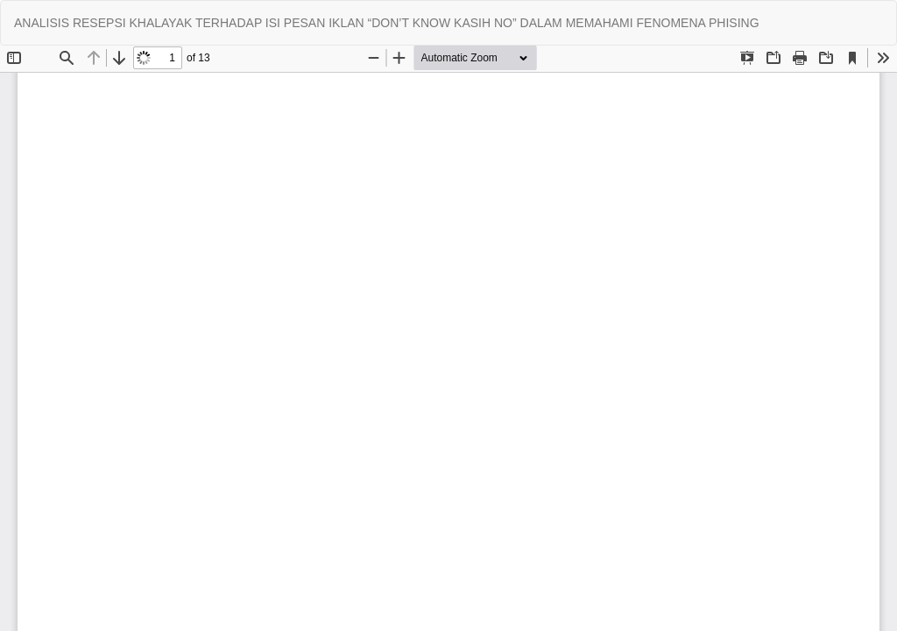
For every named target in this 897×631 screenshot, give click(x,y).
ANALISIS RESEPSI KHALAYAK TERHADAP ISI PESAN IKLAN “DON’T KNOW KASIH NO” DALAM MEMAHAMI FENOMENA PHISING (386, 23)
